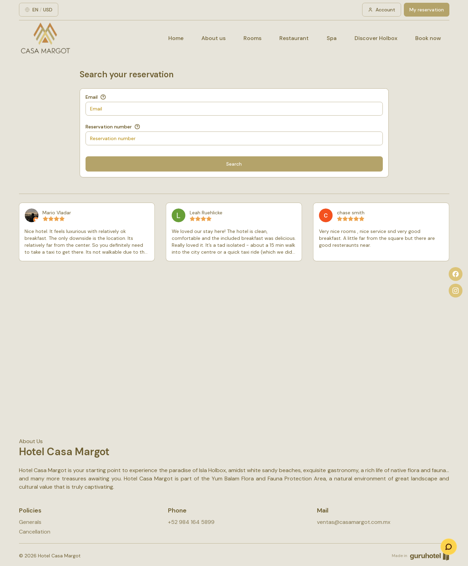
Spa (332, 38)
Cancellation (34, 531)
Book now (428, 38)
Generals (30, 522)
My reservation (426, 10)
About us (213, 38)
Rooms (252, 38)
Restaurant (294, 38)
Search (234, 164)
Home (175, 38)
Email (92, 97)
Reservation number (109, 126)
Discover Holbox (376, 38)
